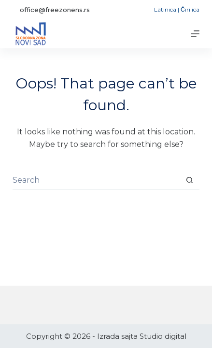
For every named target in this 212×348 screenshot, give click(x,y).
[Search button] (189, 180)
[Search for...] (96, 180)
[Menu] (195, 33)
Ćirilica (190, 9)
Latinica (165, 9)
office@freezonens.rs (55, 10)
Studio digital (163, 336)
